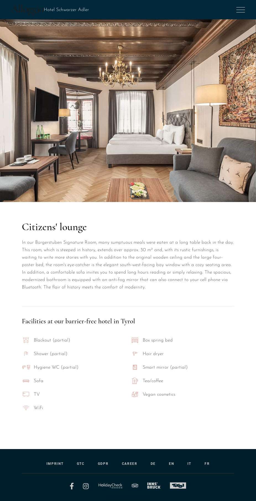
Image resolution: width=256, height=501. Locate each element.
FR (207, 464)
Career (129, 464)
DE (153, 464)
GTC (81, 464)
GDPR (103, 464)
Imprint (55, 464)
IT (189, 464)
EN (171, 464)
